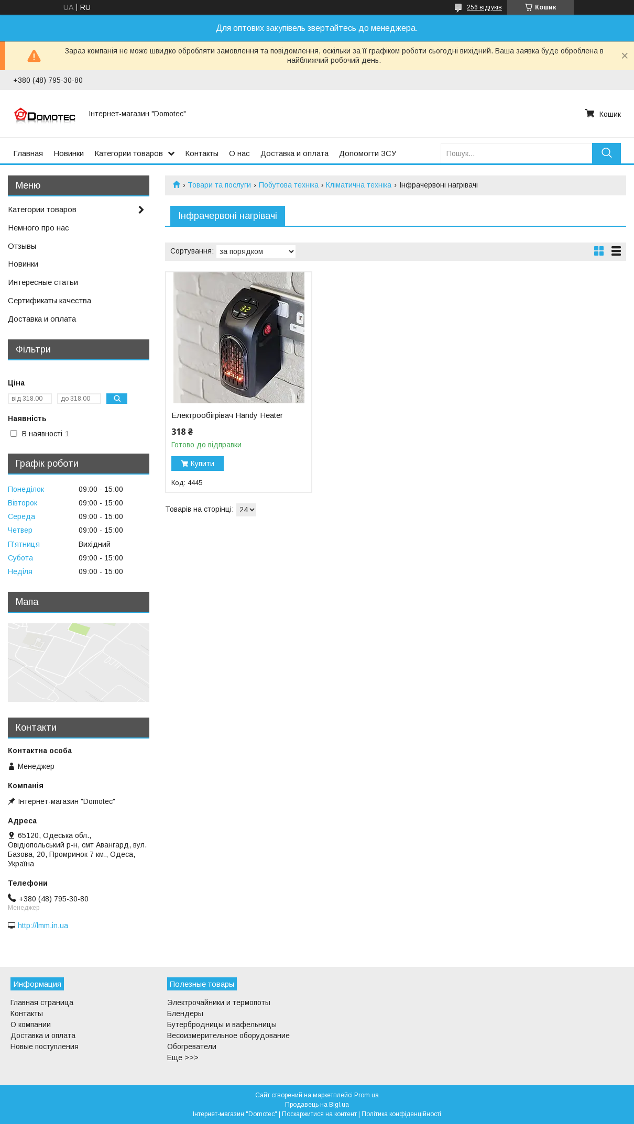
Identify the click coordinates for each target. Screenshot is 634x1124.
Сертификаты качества (49, 300)
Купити (202, 463)
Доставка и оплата (294, 153)
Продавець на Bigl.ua (317, 1104)
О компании (30, 1024)
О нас (239, 153)
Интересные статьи (43, 282)
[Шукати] (606, 153)
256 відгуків (484, 7)
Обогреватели (191, 1046)
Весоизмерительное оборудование (228, 1035)
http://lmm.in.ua (43, 925)
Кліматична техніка (358, 185)
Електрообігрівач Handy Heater (227, 415)
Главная (28, 153)
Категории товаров (128, 153)
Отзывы (22, 245)
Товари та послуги (219, 185)
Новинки (68, 153)
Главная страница (41, 1002)
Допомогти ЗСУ (368, 153)
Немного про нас (38, 227)
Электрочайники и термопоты (218, 1002)
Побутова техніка (289, 185)
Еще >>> (183, 1057)
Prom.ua (366, 1095)
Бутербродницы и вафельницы (222, 1024)
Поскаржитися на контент (319, 1114)
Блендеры (185, 1013)
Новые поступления (44, 1046)
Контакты (201, 153)
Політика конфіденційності (401, 1114)
